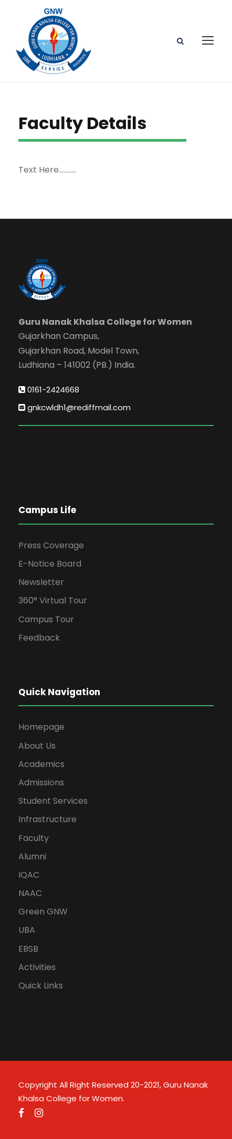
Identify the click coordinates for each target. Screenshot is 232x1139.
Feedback (39, 638)
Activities (37, 967)
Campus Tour (46, 619)
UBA (26, 930)
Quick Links (40, 986)
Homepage (41, 727)
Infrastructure (47, 819)
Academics (41, 764)
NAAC (30, 893)
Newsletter (41, 582)
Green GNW (43, 912)
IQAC (28, 875)
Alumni (32, 856)
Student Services (53, 801)
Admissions (41, 782)
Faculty (33, 838)
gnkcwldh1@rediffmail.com (74, 407)
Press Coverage (51, 545)
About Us (37, 746)
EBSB (28, 949)
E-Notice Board (49, 564)
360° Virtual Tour (52, 600)
